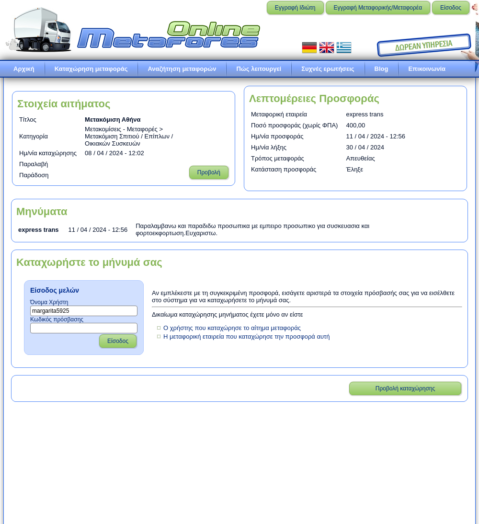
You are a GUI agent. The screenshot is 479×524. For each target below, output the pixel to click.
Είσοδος (450, 7)
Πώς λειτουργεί (258, 68)
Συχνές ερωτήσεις (327, 68)
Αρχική (23, 68)
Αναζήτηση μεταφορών (182, 68)
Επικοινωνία (426, 68)
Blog (381, 68)
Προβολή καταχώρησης (405, 388)
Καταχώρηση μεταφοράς (91, 68)
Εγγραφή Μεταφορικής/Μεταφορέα (378, 7)
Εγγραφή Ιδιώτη (295, 7)
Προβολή (208, 172)
